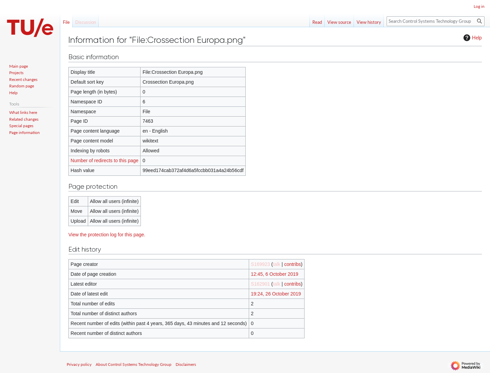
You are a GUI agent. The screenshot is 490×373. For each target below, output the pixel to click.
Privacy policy (79, 364)
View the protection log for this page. (106, 234)
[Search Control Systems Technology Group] (436, 21)
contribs (292, 264)
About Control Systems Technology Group (134, 364)
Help (472, 37)
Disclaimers (186, 364)
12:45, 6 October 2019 (274, 274)
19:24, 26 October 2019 (276, 293)
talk (276, 264)
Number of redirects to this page (104, 160)
